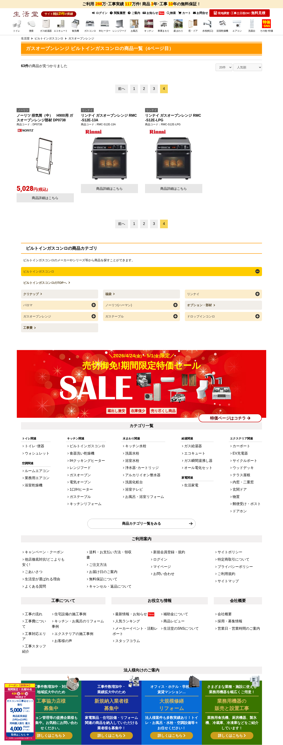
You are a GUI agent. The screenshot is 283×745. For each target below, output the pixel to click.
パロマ (28, 303)
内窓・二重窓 (246, 472)
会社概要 (223, 584)
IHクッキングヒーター (86, 454)
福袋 (108, 292)
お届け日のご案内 (100, 546)
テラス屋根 (245, 466)
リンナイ (193, 292)
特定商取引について (230, 540)
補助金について (173, 584)
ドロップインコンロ (201, 314)
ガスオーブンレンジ (37, 314)
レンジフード (81, 460)
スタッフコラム (125, 602)
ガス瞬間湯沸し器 (198, 454)
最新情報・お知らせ (131, 584)
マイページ (160, 546)
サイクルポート (248, 454)
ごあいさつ (32, 546)
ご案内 (133, 12)
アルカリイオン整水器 (142, 466)
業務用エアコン (35, 470)
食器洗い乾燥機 (82, 448)
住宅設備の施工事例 (67, 584)
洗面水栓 (134, 448)
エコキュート (196, 448)
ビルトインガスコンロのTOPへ (45, 281)
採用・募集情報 (228, 590)
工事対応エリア (35, 596)
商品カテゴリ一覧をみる (141, 507)
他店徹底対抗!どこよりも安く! (44, 540)
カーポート (245, 441)
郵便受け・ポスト (249, 490)
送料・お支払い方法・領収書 (107, 534)
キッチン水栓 (137, 441)
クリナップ (31, 292)
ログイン (98, 12)
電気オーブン (81, 472)
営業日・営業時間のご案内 (235, 596)
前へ (121, 88)
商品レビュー (172, 590)
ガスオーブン (81, 466)
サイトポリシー (228, 534)
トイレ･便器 (33, 441)
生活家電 (193, 476)
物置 (241, 484)
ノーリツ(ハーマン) (118, 303)
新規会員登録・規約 (166, 534)
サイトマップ (226, 558)
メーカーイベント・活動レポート (136, 596)
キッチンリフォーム (85, 490)
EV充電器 (244, 448)
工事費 (28, 325)
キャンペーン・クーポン (40, 534)
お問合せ (200, 12)
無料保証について (100, 551)
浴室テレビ (135, 478)
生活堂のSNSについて (177, 596)
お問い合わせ (161, 551)
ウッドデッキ (246, 460)
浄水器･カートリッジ (142, 460)
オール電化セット (198, 460)
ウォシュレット (35, 448)
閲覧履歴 (116, 12)
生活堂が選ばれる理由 (39, 551)
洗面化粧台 (135, 472)
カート (184, 12)
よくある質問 (33, 558)
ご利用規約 (225, 551)
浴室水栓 (134, 454)
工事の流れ (32, 584)
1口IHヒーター (81, 478)
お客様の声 (61, 602)
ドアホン (243, 496)
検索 (170, 13)
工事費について (35, 590)
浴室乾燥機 (32, 476)
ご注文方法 (96, 540)
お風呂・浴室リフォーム (144, 484)
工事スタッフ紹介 (36, 602)
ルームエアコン (35, 464)
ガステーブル (114, 314)
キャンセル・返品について (106, 558)
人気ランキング (125, 590)
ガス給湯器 (194, 441)
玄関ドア (243, 478)
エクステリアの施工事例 (70, 596)
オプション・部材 (200, 303)
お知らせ (152, 13)
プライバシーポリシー (232, 546)
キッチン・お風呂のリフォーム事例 (77, 590)
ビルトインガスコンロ (38, 270)
